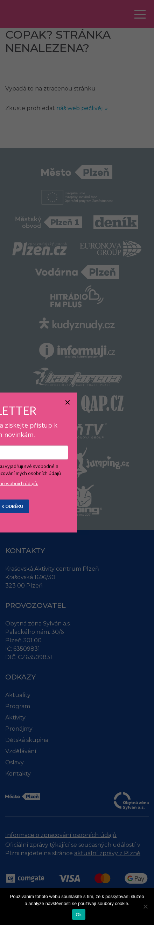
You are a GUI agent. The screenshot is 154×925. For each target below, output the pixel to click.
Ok (79, 914)
